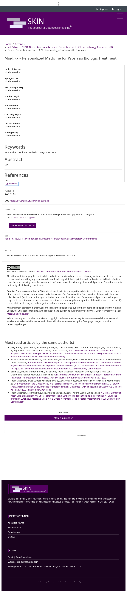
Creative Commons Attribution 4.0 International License (63, 271)
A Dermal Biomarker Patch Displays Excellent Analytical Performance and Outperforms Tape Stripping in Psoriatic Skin (66, 394)
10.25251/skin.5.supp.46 (22, 217)
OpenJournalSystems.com (79, 582)
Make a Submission (63, 417)
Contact (11, 537)
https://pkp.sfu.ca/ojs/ (18, 313)
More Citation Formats (22, 225)
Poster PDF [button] (12, 184)
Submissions (14, 532)
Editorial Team (14, 527)
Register (102, 9)
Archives (20, 44)
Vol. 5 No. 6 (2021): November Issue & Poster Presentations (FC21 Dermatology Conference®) (60, 47)
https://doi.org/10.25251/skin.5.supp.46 (29, 200)
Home (8, 44)
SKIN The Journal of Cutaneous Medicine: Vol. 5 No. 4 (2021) (79, 377)
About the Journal (16, 523)
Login (116, 9)
